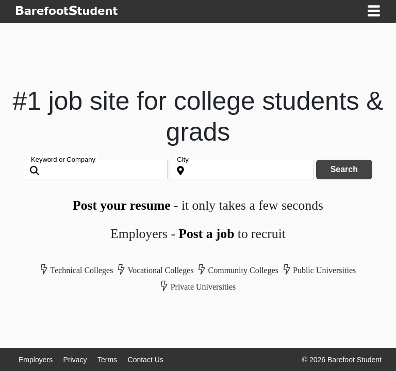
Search (344, 169)
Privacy (75, 360)
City (182, 159)
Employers (36, 360)
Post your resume (122, 205)
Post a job (206, 233)
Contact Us (145, 360)
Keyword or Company (63, 159)
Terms (107, 360)
